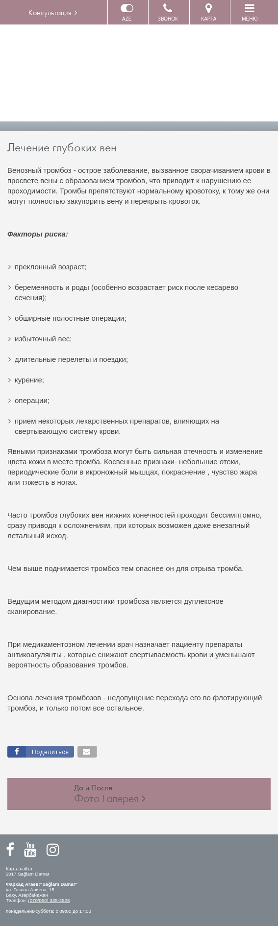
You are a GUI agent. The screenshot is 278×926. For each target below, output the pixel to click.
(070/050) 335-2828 (49, 900)
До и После (110, 794)
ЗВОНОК (168, 12)
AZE (127, 12)
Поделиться (50, 752)
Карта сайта (19, 868)
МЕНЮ (249, 12)
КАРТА (209, 12)
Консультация (49, 13)
